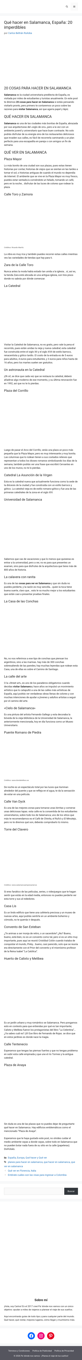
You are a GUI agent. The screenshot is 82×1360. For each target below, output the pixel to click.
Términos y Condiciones (19, 1351)
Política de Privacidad (64, 1351)
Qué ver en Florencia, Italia (22, 1170)
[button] (67, 7)
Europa (20, 1157)
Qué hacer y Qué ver (36, 1157)
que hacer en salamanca (57, 1162)
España (12, 1157)
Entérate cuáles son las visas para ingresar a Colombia (37, 1175)
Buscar (71, 1191)
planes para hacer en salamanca (25, 1162)
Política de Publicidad (42, 1351)
